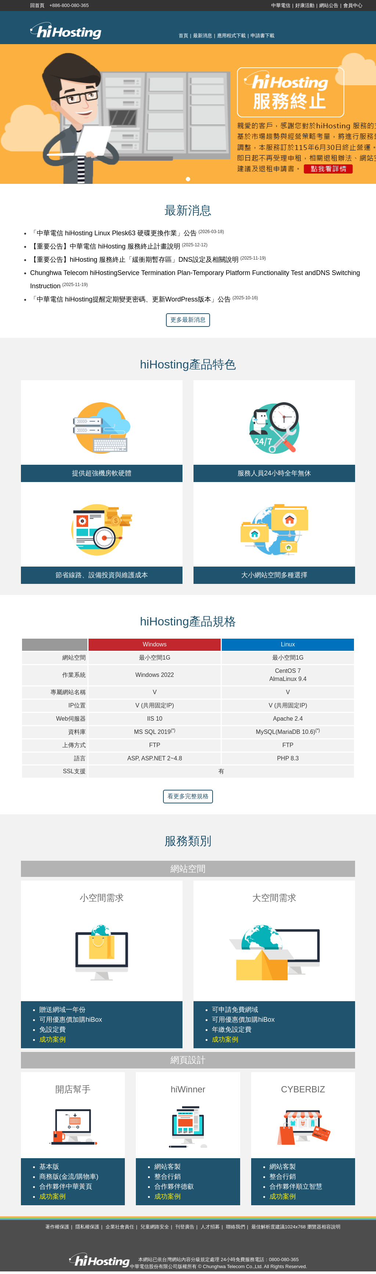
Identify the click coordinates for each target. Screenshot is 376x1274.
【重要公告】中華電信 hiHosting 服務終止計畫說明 (105, 246)
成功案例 (52, 1039)
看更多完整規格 (188, 796)
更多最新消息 (188, 320)
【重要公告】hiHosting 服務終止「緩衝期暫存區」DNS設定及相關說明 (134, 259)
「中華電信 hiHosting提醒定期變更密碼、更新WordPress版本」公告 (130, 299)
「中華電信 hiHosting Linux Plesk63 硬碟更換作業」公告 (113, 233)
